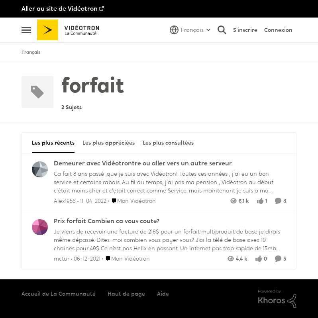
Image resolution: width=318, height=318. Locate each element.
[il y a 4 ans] (91, 200)
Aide (163, 293)
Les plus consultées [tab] (168, 142)
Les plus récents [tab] (53, 142)
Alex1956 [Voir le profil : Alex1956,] (65, 200)
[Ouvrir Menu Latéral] (26, 30)
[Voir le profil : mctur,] (40, 227)
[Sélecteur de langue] (190, 30)
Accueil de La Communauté (59, 293)
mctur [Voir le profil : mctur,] (61, 258)
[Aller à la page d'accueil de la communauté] (70, 30)
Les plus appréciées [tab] (108, 142)
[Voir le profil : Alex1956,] (40, 169)
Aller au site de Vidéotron (60, 8)
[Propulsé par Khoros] (277, 299)
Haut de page (126, 293)
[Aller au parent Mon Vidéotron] (132, 200)
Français (31, 52)
